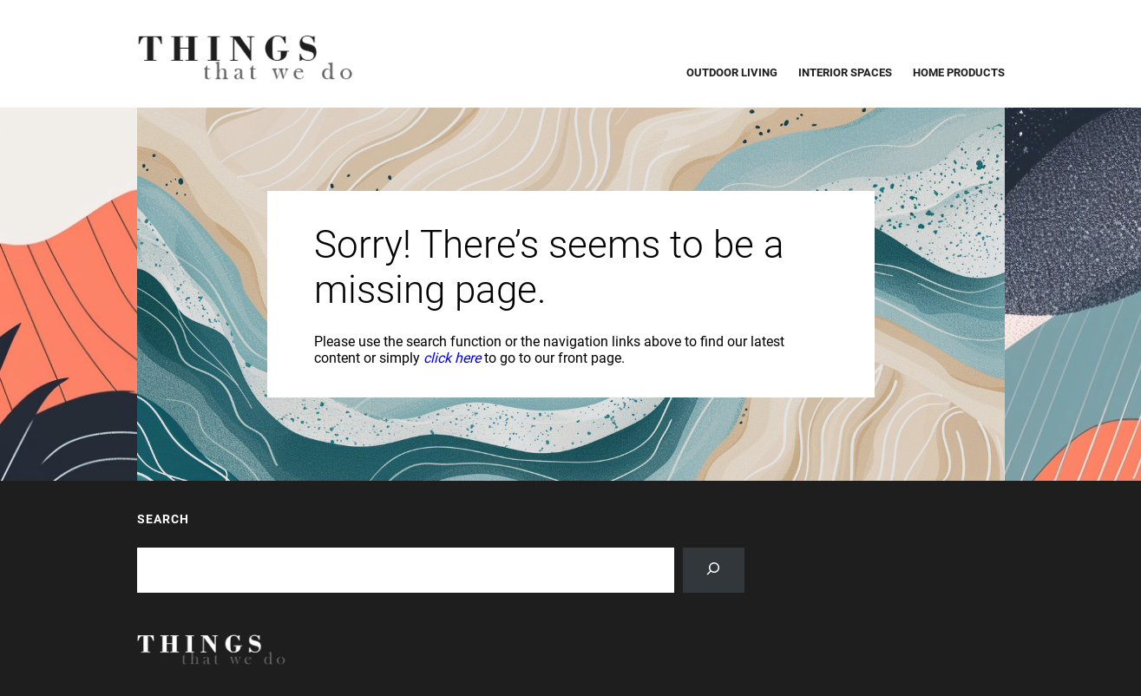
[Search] (713, 570)
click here (452, 358)
